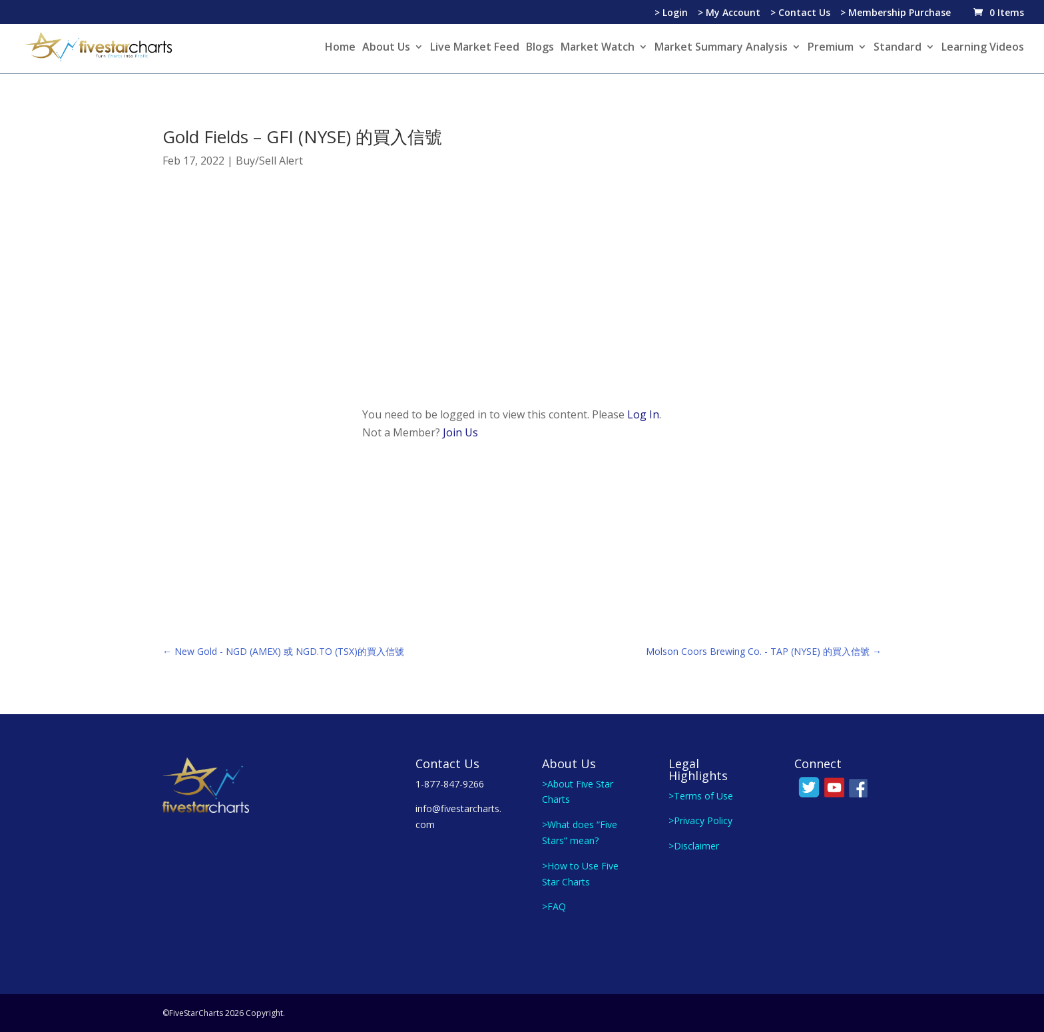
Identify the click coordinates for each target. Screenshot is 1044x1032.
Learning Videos (982, 48)
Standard (897, 48)
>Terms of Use (700, 795)
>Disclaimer (693, 845)
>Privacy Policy (700, 820)
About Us (386, 48)
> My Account (729, 13)
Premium (831, 48)
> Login (671, 13)
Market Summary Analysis (721, 48)
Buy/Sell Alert (269, 160)
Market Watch (598, 48)
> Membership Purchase (895, 13)
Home (340, 48)
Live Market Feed (474, 48)
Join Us (460, 432)
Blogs (540, 48)
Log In (643, 414)
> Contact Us (800, 13)
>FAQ (554, 906)
